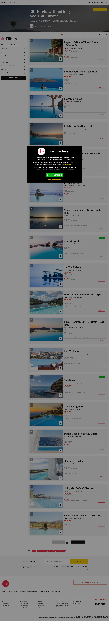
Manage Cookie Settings (54, 179)
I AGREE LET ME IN (54, 175)
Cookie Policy (68, 164)
